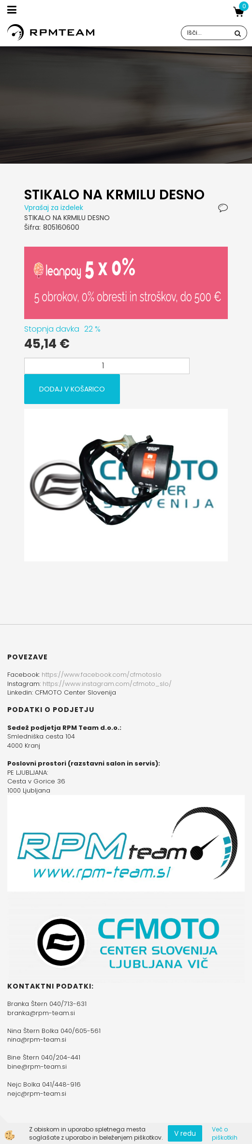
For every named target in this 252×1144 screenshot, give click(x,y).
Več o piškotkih (224, 1133)
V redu (185, 1133)
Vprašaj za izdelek (53, 207)
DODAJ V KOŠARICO (72, 389)
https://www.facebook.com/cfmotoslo (102, 674)
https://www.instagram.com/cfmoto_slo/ (107, 683)
